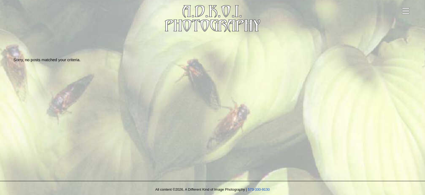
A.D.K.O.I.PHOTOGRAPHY (212, 19)
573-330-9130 (259, 189)
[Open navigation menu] (406, 11)
